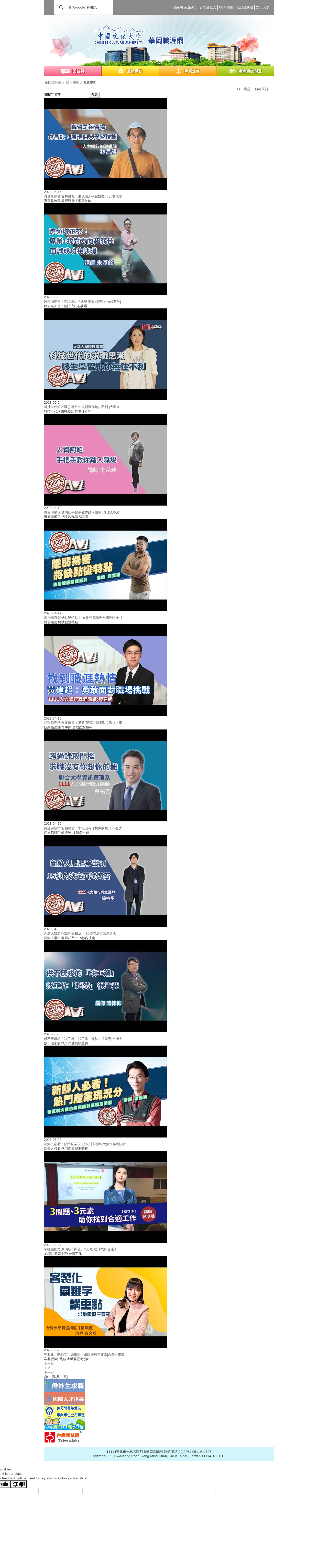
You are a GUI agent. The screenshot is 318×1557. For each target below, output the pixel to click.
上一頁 (49, 1364)
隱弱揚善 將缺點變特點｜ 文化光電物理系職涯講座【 (83, 617)
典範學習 (261, 89)
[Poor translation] (18, 1484)
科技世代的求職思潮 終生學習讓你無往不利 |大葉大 (82, 407)
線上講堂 (243, 89)
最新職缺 (134, 71)
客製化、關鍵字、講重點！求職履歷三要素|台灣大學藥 (84, 1355)
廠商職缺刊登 (250, 71)
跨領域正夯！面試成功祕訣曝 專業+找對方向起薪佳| (82, 302)
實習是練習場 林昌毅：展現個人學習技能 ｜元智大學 (83, 196)
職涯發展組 (244, 7)
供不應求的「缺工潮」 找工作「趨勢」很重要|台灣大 (83, 1039)
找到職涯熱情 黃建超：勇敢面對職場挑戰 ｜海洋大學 (83, 723)
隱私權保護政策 (185, 7)
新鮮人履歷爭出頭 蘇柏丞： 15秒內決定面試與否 (80, 933)
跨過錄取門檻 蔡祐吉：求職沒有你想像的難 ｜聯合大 (83, 828)
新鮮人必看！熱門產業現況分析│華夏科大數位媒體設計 (85, 1144)
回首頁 (78, 71)
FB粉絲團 (226, 7)
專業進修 (192, 71)
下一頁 (49, 1372)
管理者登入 (208, 7)
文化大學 (262, 7)
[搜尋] (83, 7)
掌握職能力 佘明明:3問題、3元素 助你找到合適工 (80, 1249)
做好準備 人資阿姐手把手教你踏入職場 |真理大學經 (82, 512)
